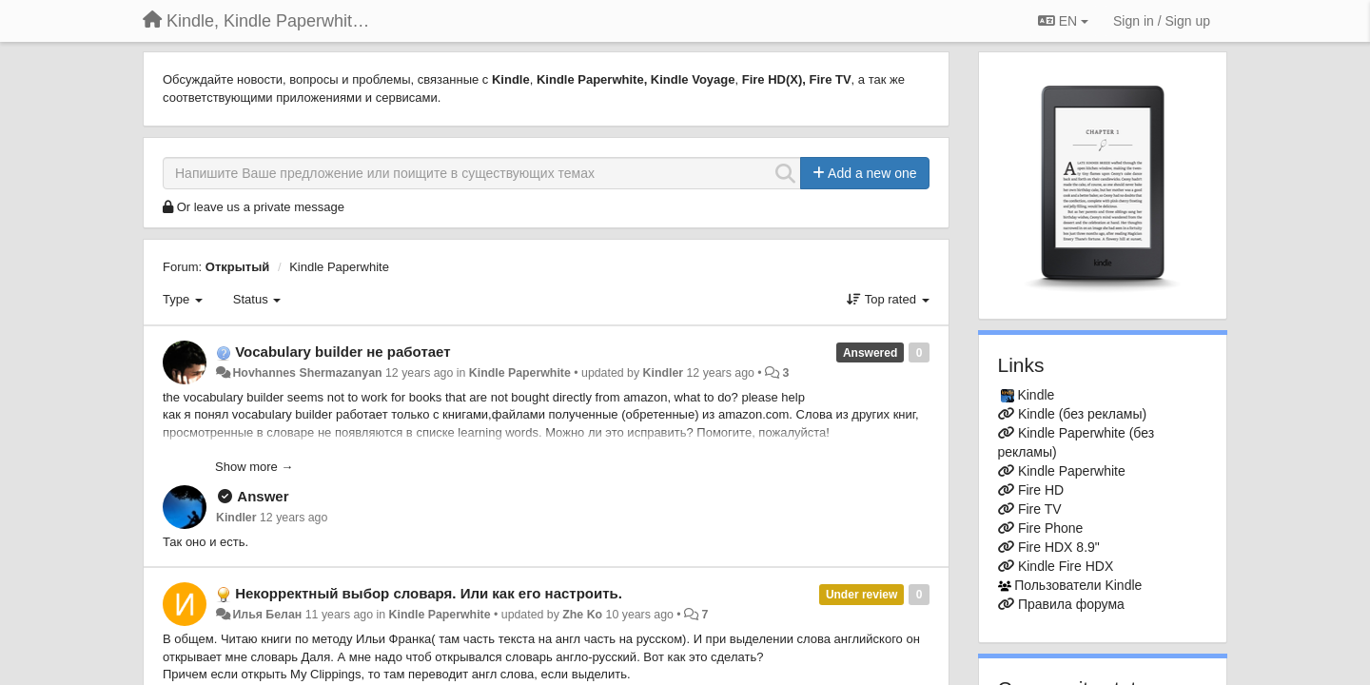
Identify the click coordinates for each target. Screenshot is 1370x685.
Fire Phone (1050, 528)
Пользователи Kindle (1078, 585)
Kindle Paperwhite (339, 267)
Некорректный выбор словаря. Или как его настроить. (428, 593)
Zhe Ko (582, 614)
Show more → (254, 467)
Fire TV (1040, 509)
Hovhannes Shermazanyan (307, 373)
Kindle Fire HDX (1065, 566)
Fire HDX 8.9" (1059, 547)
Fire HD (1041, 490)
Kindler (663, 373)
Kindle (1035, 394)
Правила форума (1071, 604)
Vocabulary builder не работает (342, 351)
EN (1063, 21)
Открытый (238, 267)
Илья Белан (267, 614)
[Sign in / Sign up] (1162, 21)
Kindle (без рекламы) (1082, 413)
